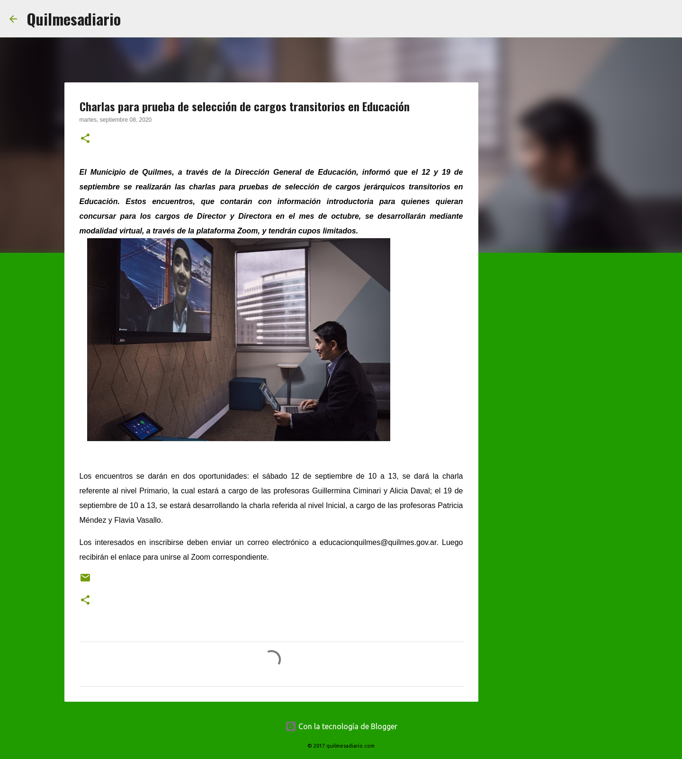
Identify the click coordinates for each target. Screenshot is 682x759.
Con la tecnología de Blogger (341, 726)
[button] (85, 139)
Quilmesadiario (74, 19)
